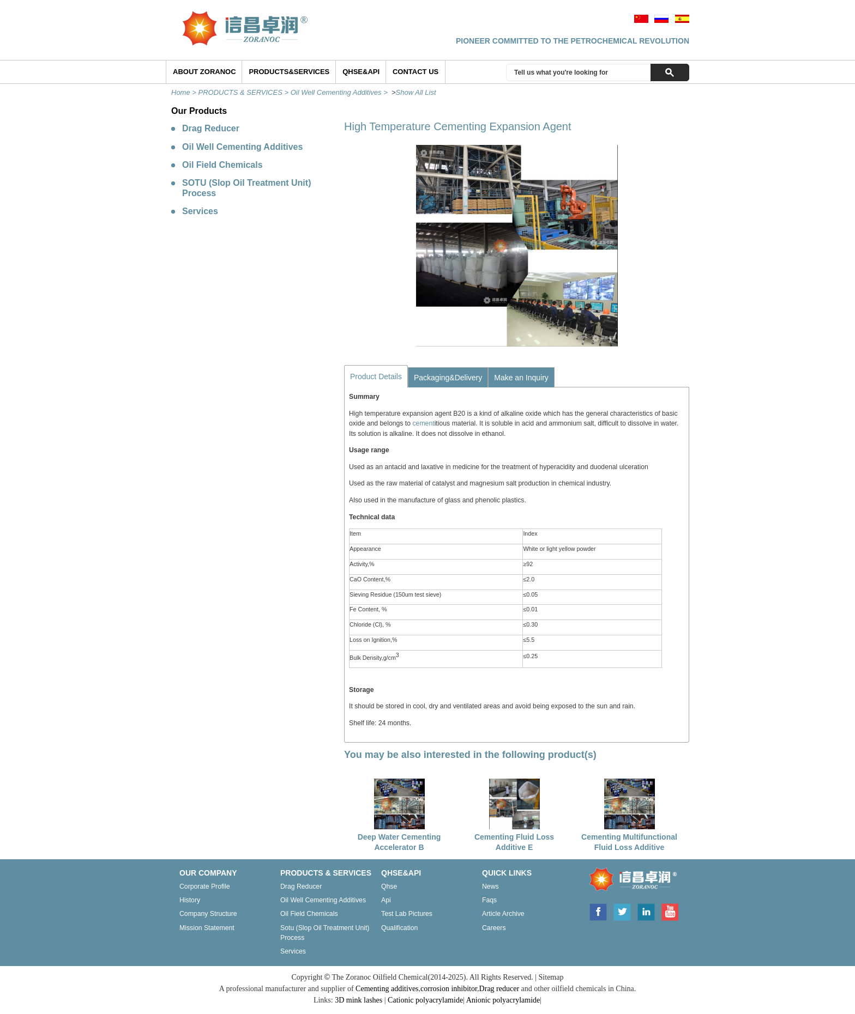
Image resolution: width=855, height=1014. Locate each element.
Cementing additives (387, 989)
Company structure (208, 914)
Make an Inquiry (521, 377)
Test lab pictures (406, 914)
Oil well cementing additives (323, 900)
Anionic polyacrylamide (503, 1000)
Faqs (489, 900)
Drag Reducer (210, 128)
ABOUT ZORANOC (204, 72)
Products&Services (289, 72)
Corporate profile (204, 886)
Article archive (503, 914)
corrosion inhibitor (448, 989)
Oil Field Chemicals (222, 164)
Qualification (399, 928)
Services (200, 211)
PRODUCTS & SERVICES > (244, 92)
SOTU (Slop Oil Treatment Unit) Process (246, 187)
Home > (184, 92)
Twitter (622, 911)
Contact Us (415, 72)
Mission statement (206, 928)
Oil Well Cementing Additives (242, 146)
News (490, 886)
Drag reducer (301, 886)
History (189, 900)
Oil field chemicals (309, 914)
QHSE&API (361, 72)
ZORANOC (630, 881)
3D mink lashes (358, 1000)
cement (423, 423)
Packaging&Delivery (448, 377)
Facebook (597, 911)
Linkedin (646, 911)
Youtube (669, 911)
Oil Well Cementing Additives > (340, 92)
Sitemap (551, 977)
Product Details (376, 376)
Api (386, 900)
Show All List (416, 92)
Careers (494, 928)
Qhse (389, 886)
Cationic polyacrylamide (425, 1000)
